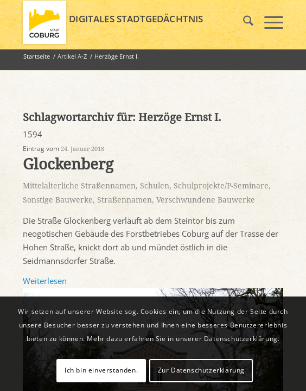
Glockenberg (68, 164)
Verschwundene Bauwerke (205, 199)
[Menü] (268, 22)
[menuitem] (242, 22)
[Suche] (242, 22)
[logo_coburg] (127, 22)
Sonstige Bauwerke (58, 199)
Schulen (154, 185)
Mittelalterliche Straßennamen (79, 185)
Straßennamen (124, 199)
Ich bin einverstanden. (101, 370)
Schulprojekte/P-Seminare (221, 185)
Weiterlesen (45, 280)
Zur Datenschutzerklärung (201, 370)
